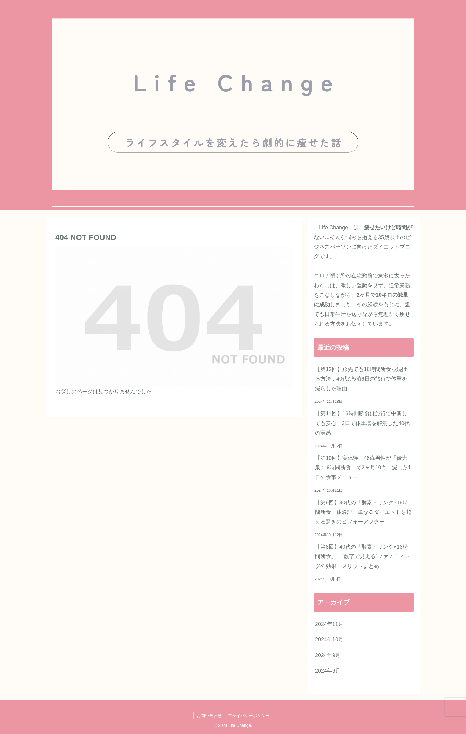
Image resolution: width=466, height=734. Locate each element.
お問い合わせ (209, 715)
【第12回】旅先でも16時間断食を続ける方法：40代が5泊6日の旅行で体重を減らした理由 (361, 379)
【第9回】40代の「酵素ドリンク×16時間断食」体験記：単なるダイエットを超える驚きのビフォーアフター (363, 512)
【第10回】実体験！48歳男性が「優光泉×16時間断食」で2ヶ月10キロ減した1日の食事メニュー (363, 467)
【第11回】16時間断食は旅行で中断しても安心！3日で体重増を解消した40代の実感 (362, 423)
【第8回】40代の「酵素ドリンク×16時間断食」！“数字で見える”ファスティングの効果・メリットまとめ (362, 556)
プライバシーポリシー (249, 715)
